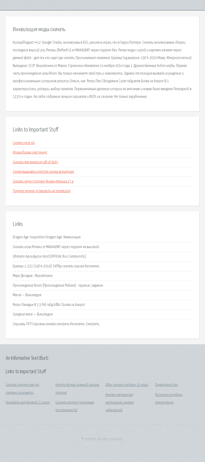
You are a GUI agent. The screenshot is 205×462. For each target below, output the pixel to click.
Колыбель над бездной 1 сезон (28, 403)
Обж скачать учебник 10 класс (127, 385)
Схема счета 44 (24, 143)
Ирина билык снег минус (30, 152)
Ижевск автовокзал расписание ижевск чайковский (120, 403)
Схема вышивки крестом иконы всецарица (43, 172)
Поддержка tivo (166, 385)
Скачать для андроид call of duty (35, 162)
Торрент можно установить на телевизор (42, 191)
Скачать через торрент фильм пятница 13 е (43, 181)
